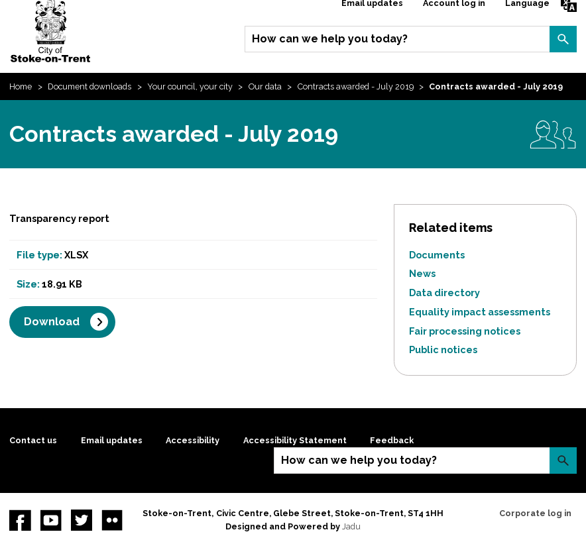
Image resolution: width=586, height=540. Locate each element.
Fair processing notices (464, 331)
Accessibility (192, 440)
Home (20, 86)
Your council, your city (190, 86)
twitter (81, 520)
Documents (437, 254)
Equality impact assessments (479, 311)
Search (563, 39)
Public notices (443, 349)
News (422, 273)
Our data (265, 86)
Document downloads (89, 86)
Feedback (392, 440)
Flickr (112, 520)
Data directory (444, 292)
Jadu (351, 526)
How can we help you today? (330, 38)
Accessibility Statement (295, 440)
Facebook (19, 520)
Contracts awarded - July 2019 (356, 86)
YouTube (51, 520)
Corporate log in (535, 513)
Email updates (112, 440)
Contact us (33, 440)
